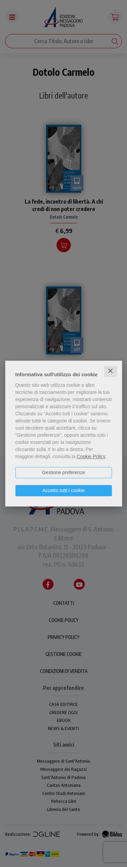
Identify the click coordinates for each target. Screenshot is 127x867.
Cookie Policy (91, 456)
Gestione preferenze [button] (63, 472)
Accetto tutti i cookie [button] (63, 490)
